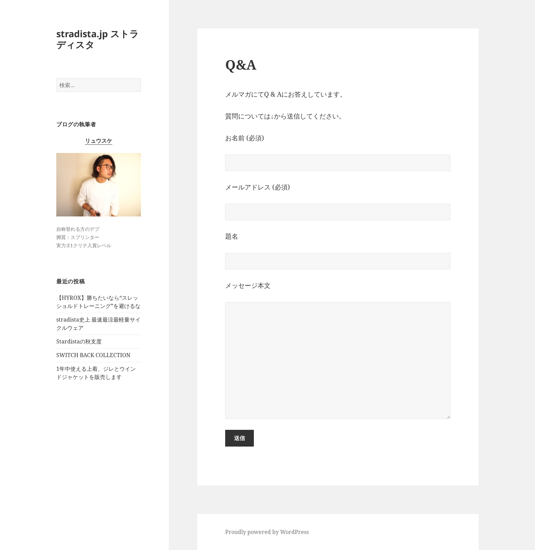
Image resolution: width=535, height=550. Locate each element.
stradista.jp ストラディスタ (97, 39)
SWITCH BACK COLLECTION (93, 355)
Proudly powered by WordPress (267, 532)
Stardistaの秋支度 (79, 341)
